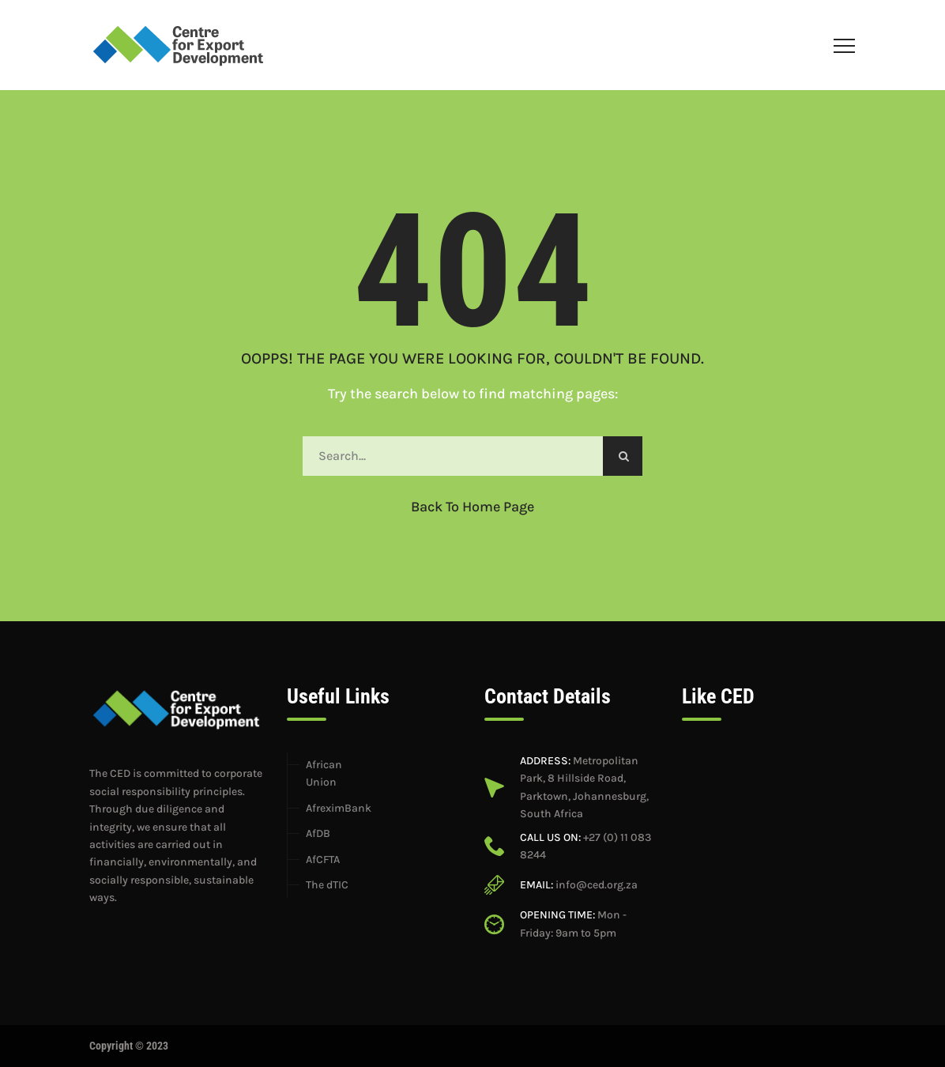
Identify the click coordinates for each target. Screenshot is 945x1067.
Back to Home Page (472, 506)
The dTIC (327, 885)
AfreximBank (338, 808)
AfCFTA (323, 859)
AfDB (318, 833)
